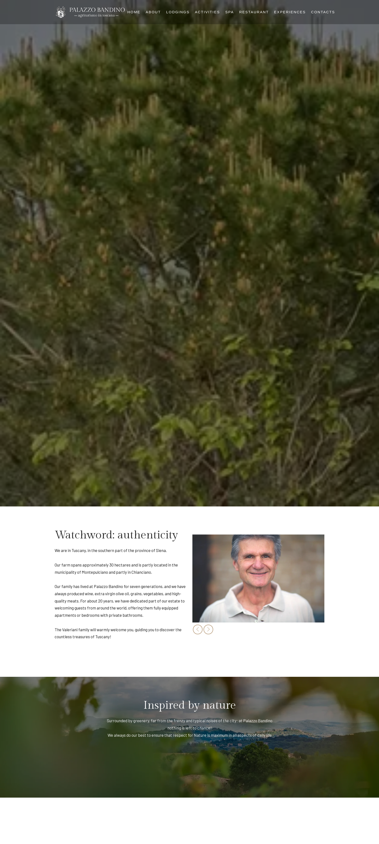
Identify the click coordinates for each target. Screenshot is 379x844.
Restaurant (254, 12)
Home (133, 12)
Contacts (323, 12)
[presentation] (198, 631)
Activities (207, 12)
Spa (229, 12)
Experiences (290, 12)
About (153, 12)
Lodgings (178, 12)
